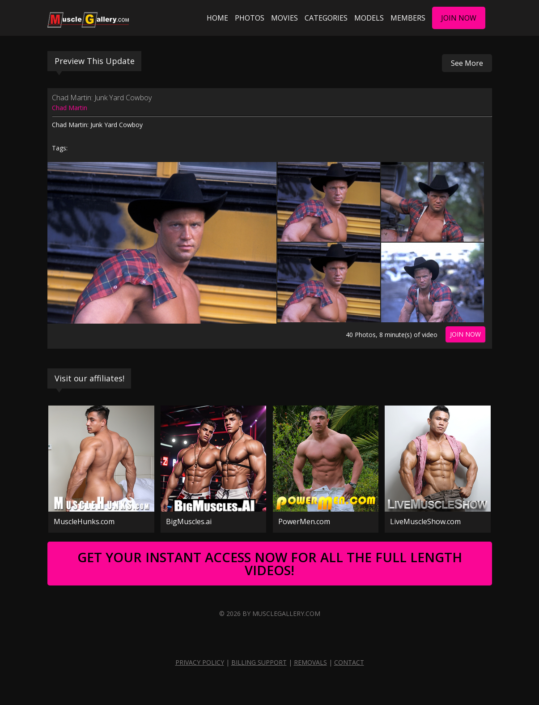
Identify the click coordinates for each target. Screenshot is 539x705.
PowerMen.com (304, 521)
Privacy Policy (199, 662)
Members (407, 18)
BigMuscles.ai (189, 521)
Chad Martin (69, 107)
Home (217, 18)
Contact (349, 662)
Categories (326, 18)
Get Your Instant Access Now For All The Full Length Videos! (269, 563)
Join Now (458, 18)
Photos (249, 18)
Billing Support (259, 662)
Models (369, 18)
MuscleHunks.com (84, 521)
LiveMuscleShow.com (425, 521)
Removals (310, 662)
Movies (284, 18)
